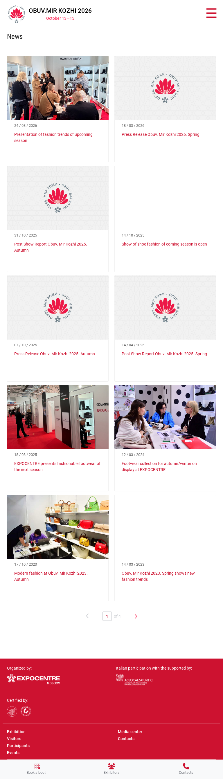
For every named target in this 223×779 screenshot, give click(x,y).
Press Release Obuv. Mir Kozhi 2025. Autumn (54, 353)
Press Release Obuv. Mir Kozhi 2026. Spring (160, 134)
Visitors (14, 738)
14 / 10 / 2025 (133, 235)
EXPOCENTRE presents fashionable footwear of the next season (57, 466)
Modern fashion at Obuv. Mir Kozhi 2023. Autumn (51, 576)
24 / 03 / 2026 (25, 125)
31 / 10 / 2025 (25, 235)
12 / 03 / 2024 (133, 454)
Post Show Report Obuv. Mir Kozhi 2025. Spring (164, 353)
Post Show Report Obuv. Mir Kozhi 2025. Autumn (50, 247)
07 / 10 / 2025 (25, 345)
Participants (18, 745)
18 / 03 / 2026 (133, 125)
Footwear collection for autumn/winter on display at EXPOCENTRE (159, 466)
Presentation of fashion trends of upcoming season (53, 137)
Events (13, 752)
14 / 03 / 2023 (133, 564)
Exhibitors (111, 769)
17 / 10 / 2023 (25, 564)
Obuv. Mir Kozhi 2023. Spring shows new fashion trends (158, 576)
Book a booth (37, 769)
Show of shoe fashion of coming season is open (164, 244)
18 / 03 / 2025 (25, 454)
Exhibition (16, 731)
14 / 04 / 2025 (133, 345)
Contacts (186, 769)
